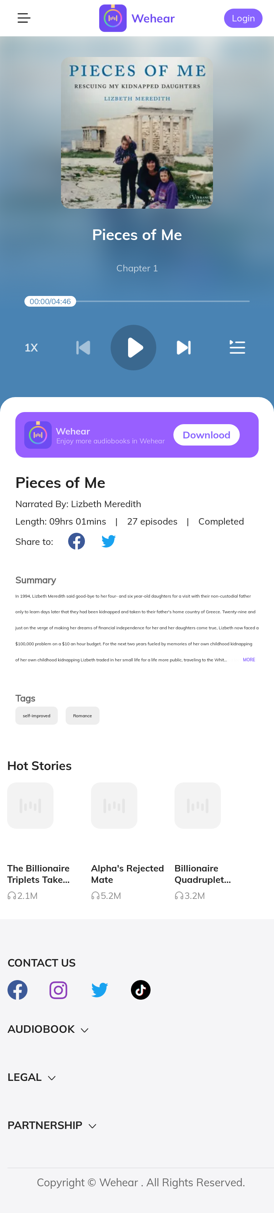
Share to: (34, 541)
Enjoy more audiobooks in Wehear (110, 440)
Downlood (206, 434)
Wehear (153, 18)
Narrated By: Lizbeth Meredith (78, 503)
